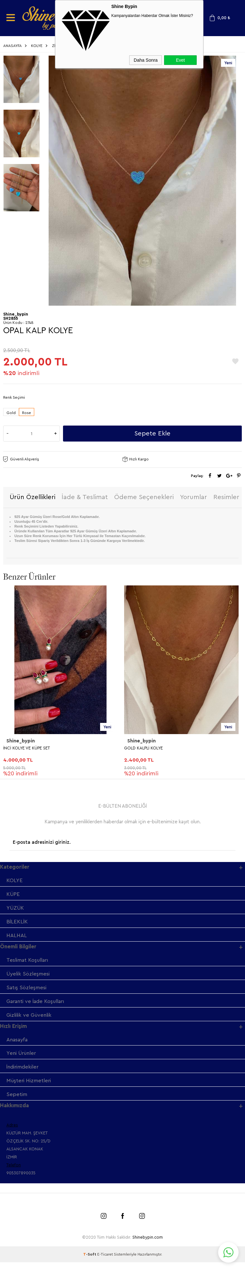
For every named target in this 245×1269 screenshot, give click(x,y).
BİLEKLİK (17, 924)
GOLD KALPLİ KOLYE (143, 749)
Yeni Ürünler (22, 1058)
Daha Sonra (146, 60)
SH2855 (10, 319)
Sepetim (16, 1101)
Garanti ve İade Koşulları (37, 1005)
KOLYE (14, 881)
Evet (180, 60)
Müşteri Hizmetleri (29, 1087)
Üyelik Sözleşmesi (28, 977)
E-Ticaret (105, 1261)
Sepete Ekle (152, 434)
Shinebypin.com (147, 1244)
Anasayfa (17, 1044)
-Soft (90, 1261)
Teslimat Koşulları (28, 963)
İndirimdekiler (23, 1073)
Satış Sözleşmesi (26, 991)
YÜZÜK (15, 910)
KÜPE (13, 895)
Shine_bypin (20, 742)
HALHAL (17, 938)
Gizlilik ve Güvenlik (29, 1019)
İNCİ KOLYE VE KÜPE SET (26, 749)
